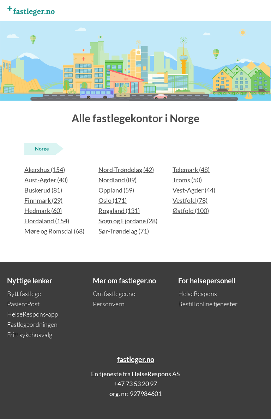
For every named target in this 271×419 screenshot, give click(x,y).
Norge (42, 149)
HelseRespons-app (32, 314)
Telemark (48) (191, 169)
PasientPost (23, 304)
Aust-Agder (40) (46, 180)
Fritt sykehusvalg (29, 334)
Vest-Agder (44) (194, 190)
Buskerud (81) (43, 190)
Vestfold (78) (190, 200)
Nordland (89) (117, 180)
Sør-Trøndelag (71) (123, 231)
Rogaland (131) (119, 210)
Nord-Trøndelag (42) (126, 169)
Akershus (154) (44, 169)
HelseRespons (197, 293)
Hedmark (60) (43, 210)
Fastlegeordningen (32, 324)
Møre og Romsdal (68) (54, 231)
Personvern (109, 304)
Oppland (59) (116, 190)
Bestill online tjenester (207, 304)
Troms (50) (187, 180)
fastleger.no (135, 359)
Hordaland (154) (46, 221)
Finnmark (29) (43, 200)
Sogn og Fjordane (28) (127, 221)
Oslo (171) (112, 200)
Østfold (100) (191, 210)
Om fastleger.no (114, 293)
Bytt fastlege (24, 293)
